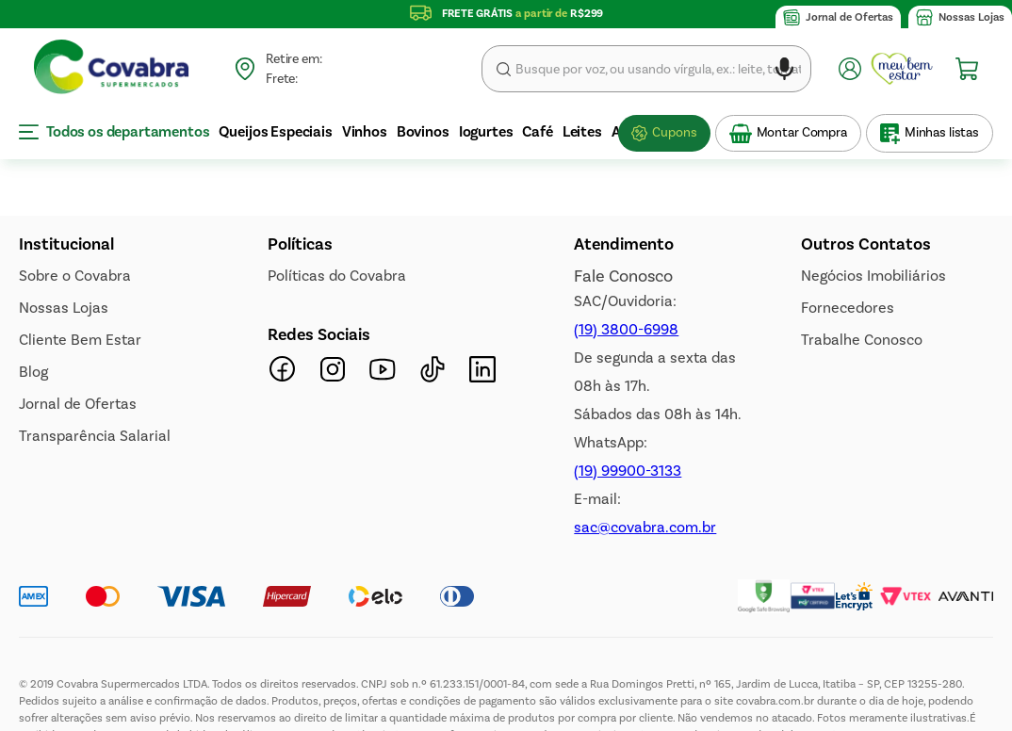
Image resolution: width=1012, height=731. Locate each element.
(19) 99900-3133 (627, 595)
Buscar (503, 69)
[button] (784, 72)
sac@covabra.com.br (645, 651)
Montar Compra (802, 132)
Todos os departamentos (114, 131)
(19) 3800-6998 (626, 454)
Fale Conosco (623, 400)
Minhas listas (942, 132)
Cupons (674, 132)
